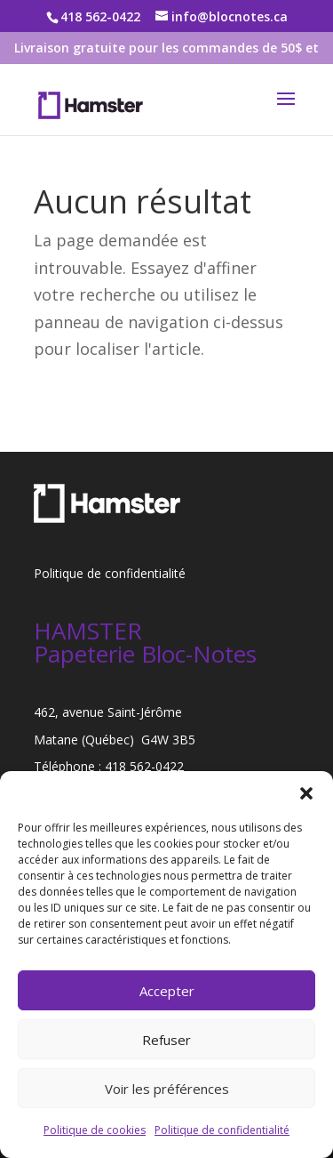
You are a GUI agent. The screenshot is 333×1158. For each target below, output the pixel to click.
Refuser (166, 1040)
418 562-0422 (144, 766)
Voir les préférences (167, 1089)
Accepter (166, 991)
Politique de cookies (95, 1130)
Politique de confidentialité (222, 1130)
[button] (306, 793)
